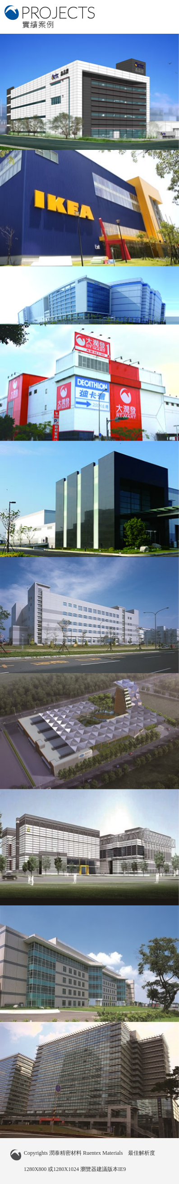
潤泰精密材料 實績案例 (50, 16)
